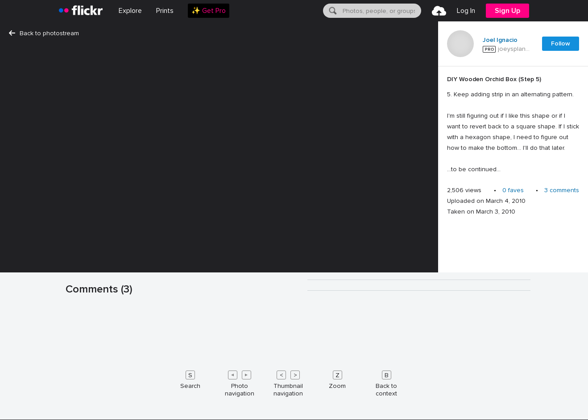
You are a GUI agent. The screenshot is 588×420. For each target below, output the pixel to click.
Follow (560, 43)
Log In (466, 10)
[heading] (81, 10)
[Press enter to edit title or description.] (513, 124)
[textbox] (381, 11)
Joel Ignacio (500, 40)
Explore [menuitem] (130, 10)
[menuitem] (165, 10)
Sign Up (507, 10)
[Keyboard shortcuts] (294, 381)
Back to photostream (44, 33)
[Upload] (439, 11)
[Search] (332, 11)
